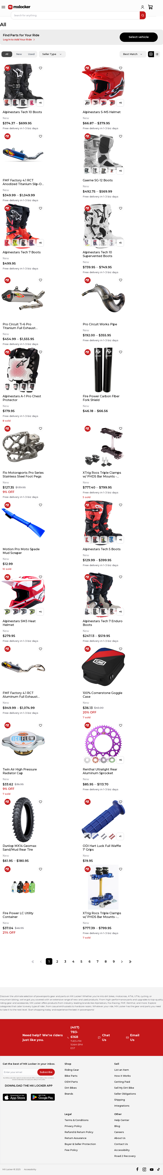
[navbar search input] (76, 15)
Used (31, 54)
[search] (143, 15)
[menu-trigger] (3, 7)
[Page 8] (105, 961)
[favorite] (41, 68)
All (6, 54)
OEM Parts (71, 1081)
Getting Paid (122, 1081)
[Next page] (122, 961)
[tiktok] (159, 1169)
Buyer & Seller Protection (80, 1144)
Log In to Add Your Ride (19, 39)
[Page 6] (89, 961)
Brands (69, 1093)
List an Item (121, 1069)
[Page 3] (65, 961)
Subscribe (46, 1072)
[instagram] (144, 1169)
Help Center (121, 1120)
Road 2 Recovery (125, 1156)
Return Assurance (75, 1138)
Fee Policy (71, 1150)
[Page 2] (57, 961)
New (19, 54)
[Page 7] (97, 961)
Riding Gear (72, 1069)
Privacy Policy (73, 1126)
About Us (119, 1138)
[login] (142, 7)
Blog (117, 1126)
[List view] (157, 54)
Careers (119, 1132)
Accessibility (122, 1150)
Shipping (119, 1099)
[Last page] (130, 961)
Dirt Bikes (71, 1087)
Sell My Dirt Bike (124, 1087)
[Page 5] (81, 961)
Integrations (121, 1105)
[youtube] (151, 1169)
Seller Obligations (125, 1093)
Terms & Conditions (77, 1120)
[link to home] (19, 7)
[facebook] (137, 1169)
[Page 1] (49, 961)
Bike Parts (71, 1075)
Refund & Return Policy (79, 1132)
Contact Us (121, 1144)
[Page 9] (113, 961)
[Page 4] (73, 961)
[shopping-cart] (150, 7)
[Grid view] (151, 54)
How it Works (122, 1075)
